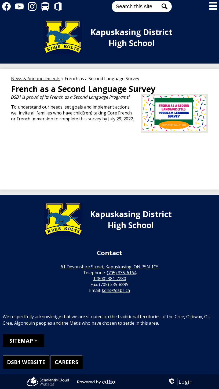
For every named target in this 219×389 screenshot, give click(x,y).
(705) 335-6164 (121, 273)
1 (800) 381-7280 (109, 278)
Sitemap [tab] (21, 340)
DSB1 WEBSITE (26, 362)
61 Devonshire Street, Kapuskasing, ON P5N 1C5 (110, 267)
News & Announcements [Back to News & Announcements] (35, 78)
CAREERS (66, 362)
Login (180, 381)
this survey (90, 119)
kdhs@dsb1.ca (116, 290)
